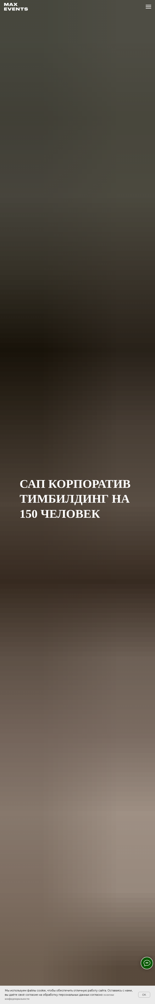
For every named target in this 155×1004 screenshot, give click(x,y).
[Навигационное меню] (148, 7)
